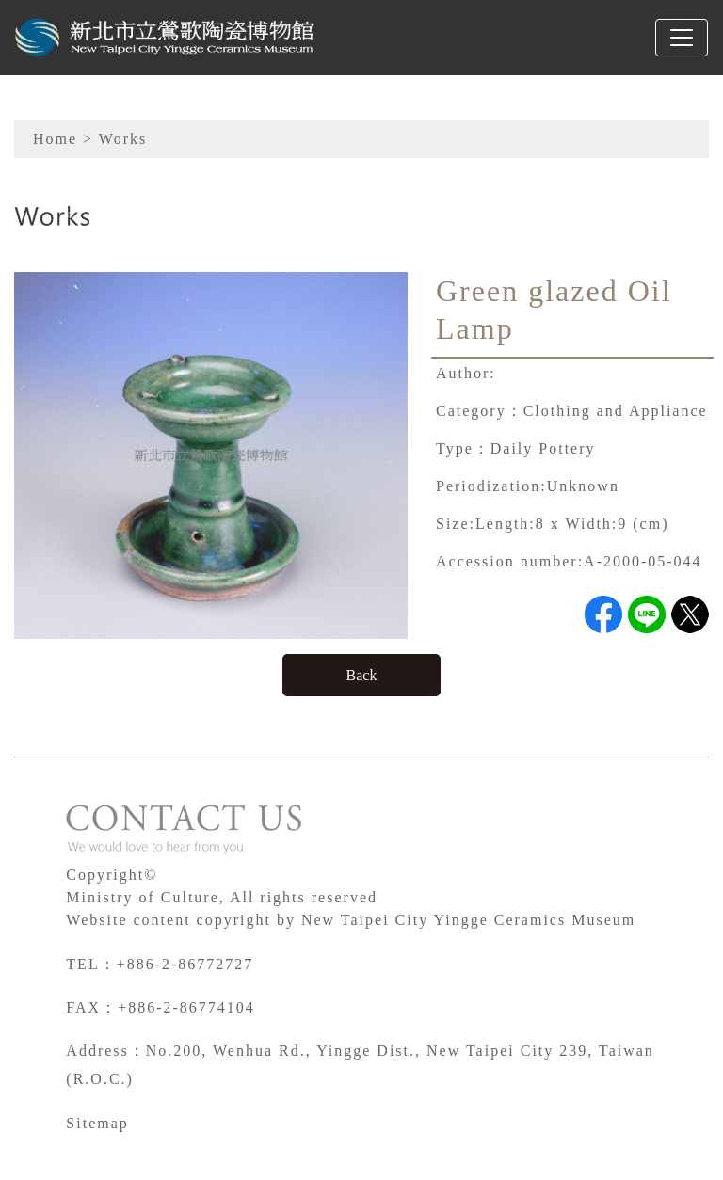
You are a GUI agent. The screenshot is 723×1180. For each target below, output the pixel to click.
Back (362, 675)
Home (55, 139)
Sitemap (97, 1123)
